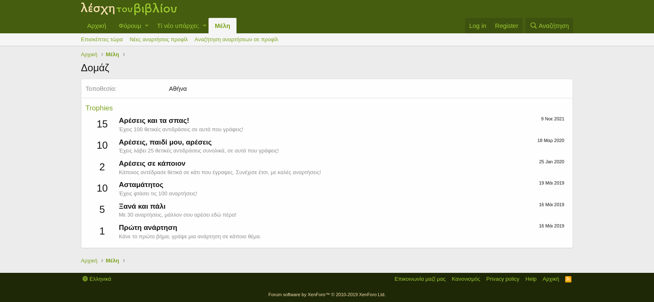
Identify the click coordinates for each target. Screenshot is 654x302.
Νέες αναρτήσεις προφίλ (159, 39)
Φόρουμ (130, 25)
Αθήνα (178, 88)
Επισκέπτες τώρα (102, 39)
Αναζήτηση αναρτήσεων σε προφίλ (236, 39)
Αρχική (96, 25)
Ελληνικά (97, 279)
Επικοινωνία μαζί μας (420, 279)
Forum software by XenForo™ (327, 294)
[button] (147, 25)
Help (531, 279)
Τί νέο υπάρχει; (178, 25)
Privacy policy (502, 279)
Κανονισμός (466, 279)
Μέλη (222, 25)
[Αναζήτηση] (549, 25)
